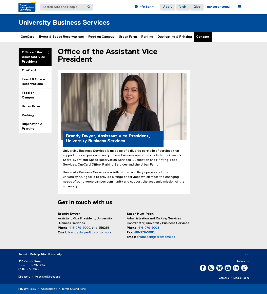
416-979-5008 (148, 228)
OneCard (28, 36)
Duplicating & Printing (175, 36)
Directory (24, 277)
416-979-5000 (79, 228)
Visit (183, 7)
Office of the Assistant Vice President (33, 57)
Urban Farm (128, 36)
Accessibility (49, 289)
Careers (224, 278)
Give (197, 7)
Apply (167, 7)
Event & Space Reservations (61, 36)
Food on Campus (101, 36)
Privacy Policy (27, 289)
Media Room (241, 278)
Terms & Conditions (74, 289)
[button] (144, 7)
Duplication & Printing (32, 126)
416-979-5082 (144, 232)
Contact (202, 36)
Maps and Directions (47, 277)
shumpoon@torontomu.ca (156, 237)
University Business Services (64, 22)
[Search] (89, 7)
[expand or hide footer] (246, 254)
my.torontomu (218, 7)
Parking (147, 36)
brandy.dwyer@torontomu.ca (89, 232)
